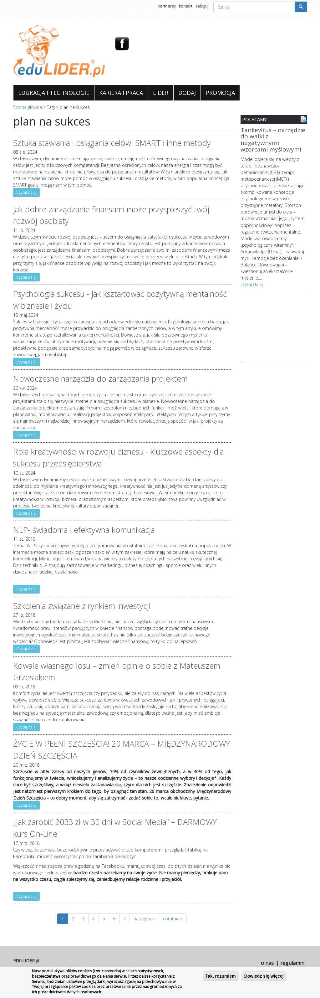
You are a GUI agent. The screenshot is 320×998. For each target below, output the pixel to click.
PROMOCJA (220, 92)
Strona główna (27, 107)
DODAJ (187, 92)
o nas (267, 962)
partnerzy (167, 6)
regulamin (292, 962)
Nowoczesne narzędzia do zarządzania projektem (100, 378)
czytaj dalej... (253, 284)
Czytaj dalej (26, 192)
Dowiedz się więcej (264, 976)
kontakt (185, 6)
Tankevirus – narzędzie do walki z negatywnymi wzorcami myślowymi (273, 140)
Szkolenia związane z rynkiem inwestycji (81, 605)
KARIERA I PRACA (121, 92)
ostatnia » (173, 919)
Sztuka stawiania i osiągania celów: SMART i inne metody (112, 142)
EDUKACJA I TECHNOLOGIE (53, 92)
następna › (144, 919)
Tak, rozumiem (221, 976)
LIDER (160, 92)
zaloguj (202, 6)
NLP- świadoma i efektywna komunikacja (84, 529)
